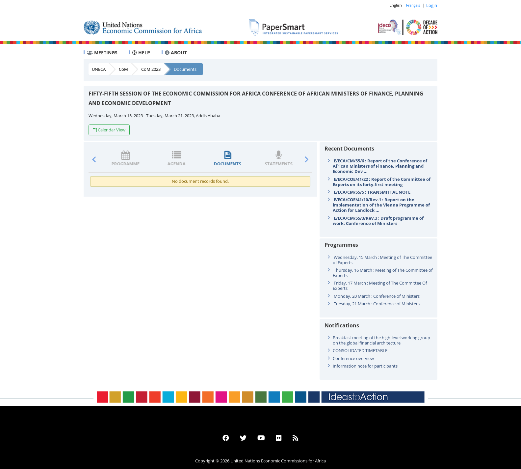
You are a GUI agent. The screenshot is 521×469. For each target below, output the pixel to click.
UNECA (99, 69)
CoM (123, 69)
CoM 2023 (151, 69)
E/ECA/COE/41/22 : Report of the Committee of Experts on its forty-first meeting (381, 181)
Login (431, 5)
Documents (185, 69)
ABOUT (176, 52)
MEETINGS (102, 52)
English (396, 5)
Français (413, 5)
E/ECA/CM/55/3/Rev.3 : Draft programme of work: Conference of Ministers (378, 220)
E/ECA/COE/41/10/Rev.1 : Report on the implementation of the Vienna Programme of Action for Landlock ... (381, 205)
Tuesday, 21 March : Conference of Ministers (377, 304)
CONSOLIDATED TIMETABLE (360, 350)
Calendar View (109, 130)
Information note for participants (365, 366)
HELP (141, 52)
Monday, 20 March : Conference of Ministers (377, 296)
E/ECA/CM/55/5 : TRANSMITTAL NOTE (372, 192)
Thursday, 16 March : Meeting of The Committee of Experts (382, 272)
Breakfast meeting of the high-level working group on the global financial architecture (381, 340)
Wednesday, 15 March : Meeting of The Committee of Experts (382, 259)
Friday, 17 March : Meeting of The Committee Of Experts (380, 285)
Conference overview (353, 358)
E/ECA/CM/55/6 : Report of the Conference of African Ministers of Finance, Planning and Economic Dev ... (380, 166)
